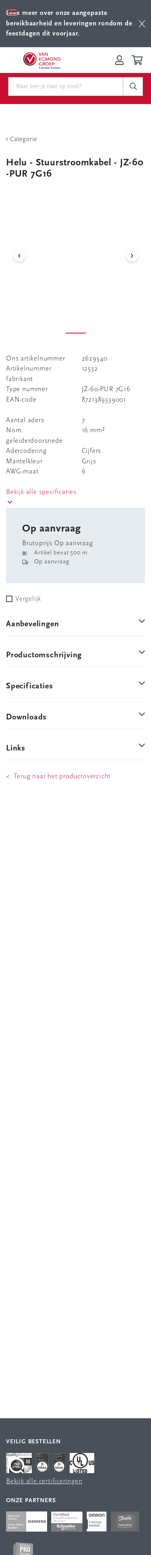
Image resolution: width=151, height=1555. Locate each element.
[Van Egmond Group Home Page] (41, 60)
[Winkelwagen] (138, 60)
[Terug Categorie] (75, 139)
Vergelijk (28, 599)
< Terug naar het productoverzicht (58, 776)
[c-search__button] (133, 86)
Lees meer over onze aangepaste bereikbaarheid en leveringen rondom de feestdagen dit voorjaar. (69, 23)
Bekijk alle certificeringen (44, 1481)
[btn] (142, 23)
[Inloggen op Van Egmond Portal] (119, 60)
